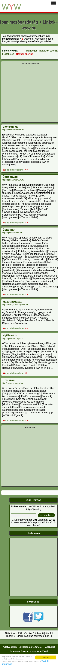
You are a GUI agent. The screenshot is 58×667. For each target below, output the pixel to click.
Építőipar (9, 229)
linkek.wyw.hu (10, 50)
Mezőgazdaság (12, 301)
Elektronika (10, 126)
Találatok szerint (48, 50)
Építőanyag (10, 176)
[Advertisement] (28, 93)
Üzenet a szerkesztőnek (34, 651)
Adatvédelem (10, 647)
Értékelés (8, 54)
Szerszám (9, 380)
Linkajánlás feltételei (30, 647)
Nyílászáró (9, 335)
